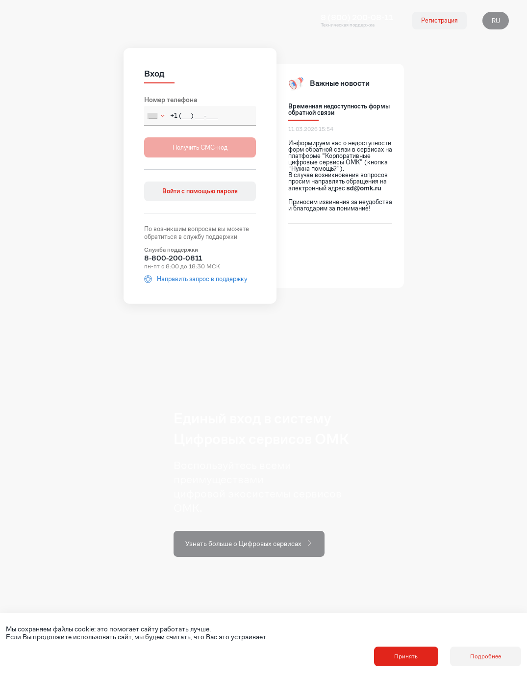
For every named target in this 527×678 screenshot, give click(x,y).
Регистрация (439, 20)
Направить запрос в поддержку (195, 279)
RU (496, 21)
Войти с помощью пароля (200, 191)
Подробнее (485, 656)
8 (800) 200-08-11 (357, 17)
